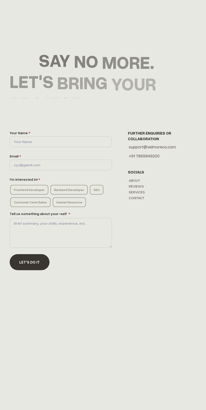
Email (15, 156)
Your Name (20, 133)
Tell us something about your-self (40, 213)
